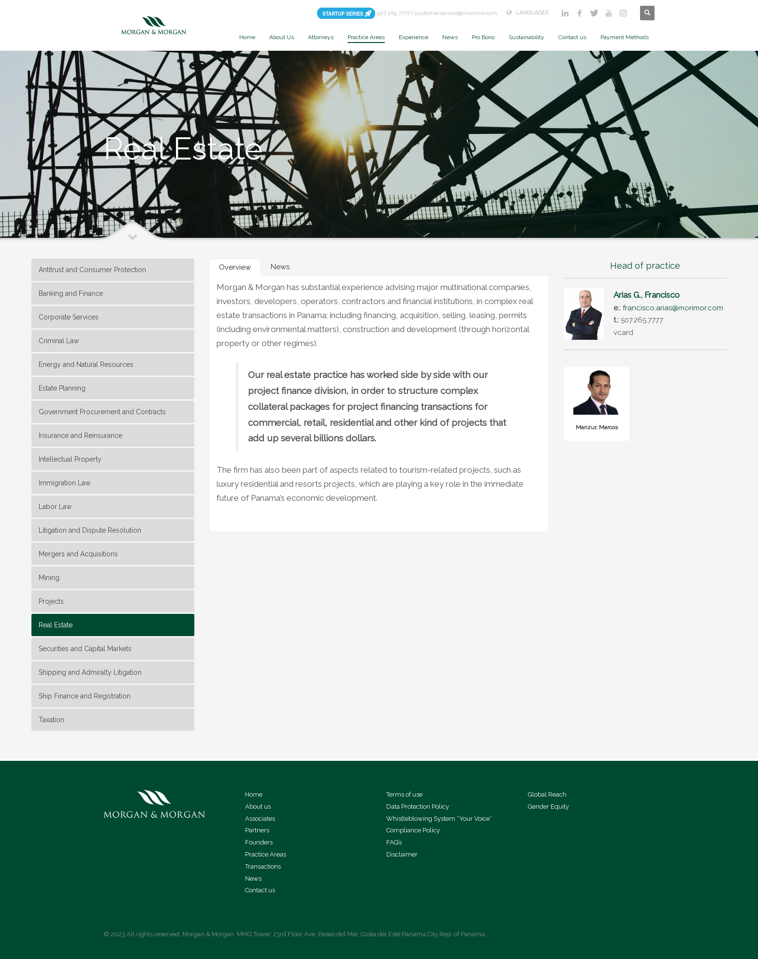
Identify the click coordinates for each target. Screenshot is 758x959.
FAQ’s (394, 842)
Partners (257, 830)
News (253, 878)
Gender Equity (548, 806)
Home (253, 794)
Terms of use (404, 794)
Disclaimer (402, 854)
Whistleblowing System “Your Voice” (439, 818)
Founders (259, 842)
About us (258, 806)
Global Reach (547, 794)
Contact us (260, 890)
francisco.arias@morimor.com (673, 308)
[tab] (235, 267)
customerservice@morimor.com (455, 13)
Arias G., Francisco (646, 295)
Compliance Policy (413, 830)
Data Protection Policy (417, 806)
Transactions (263, 866)
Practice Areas (265, 854)
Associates (260, 818)
